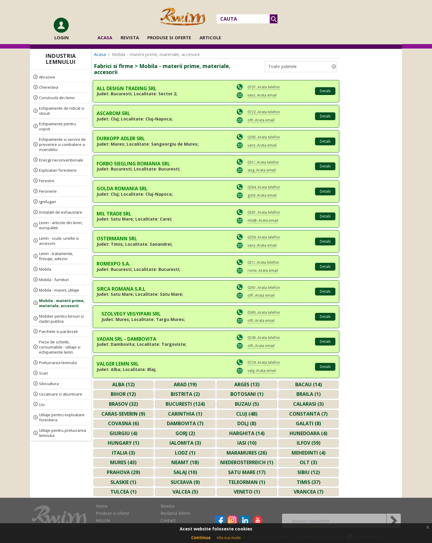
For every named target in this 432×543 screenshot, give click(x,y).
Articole (210, 37)
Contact (168, 520)
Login (61, 37)
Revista (130, 37)
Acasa (107, 37)
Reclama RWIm (175, 513)
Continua (201, 537)
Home (102, 506)
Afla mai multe (229, 537)
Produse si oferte (169, 37)
